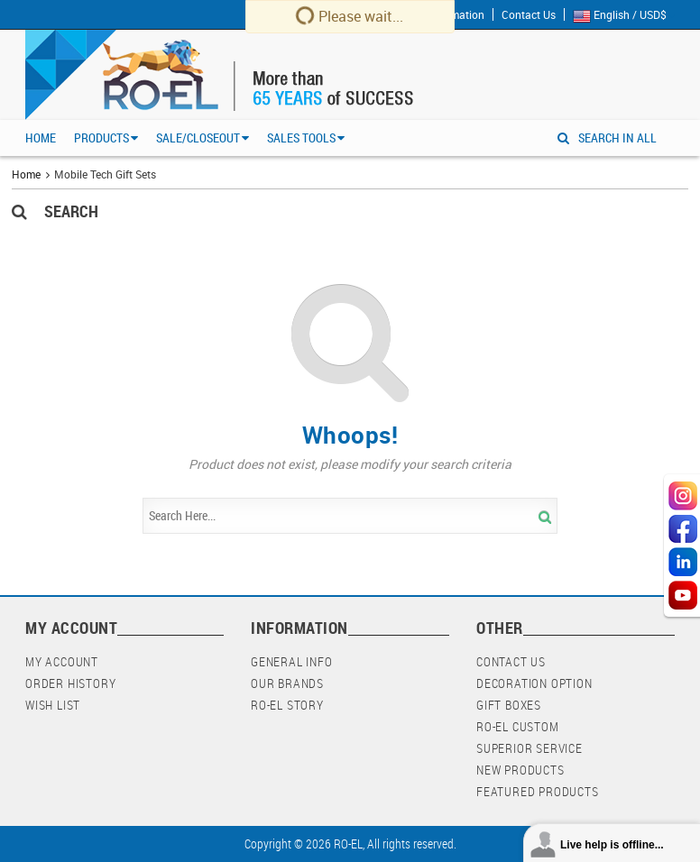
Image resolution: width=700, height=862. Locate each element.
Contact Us (529, 14)
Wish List (52, 704)
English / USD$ (624, 15)
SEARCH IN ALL (607, 137)
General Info (292, 661)
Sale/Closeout (198, 137)
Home (40, 137)
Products (101, 137)
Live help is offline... (612, 845)
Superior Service (529, 748)
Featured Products (537, 791)
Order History (70, 683)
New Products (520, 769)
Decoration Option (534, 683)
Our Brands (287, 683)
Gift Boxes (508, 704)
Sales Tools (301, 137)
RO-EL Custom (517, 726)
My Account (61, 661)
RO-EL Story (287, 704)
